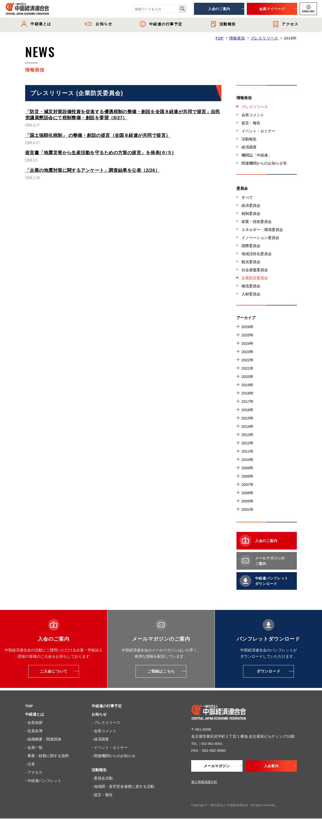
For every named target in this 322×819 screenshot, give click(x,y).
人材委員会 (251, 294)
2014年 (248, 426)
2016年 (248, 410)
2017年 (248, 401)
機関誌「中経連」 (257, 155)
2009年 (248, 468)
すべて (247, 197)
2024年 (248, 343)
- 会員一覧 (34, 747)
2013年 (248, 435)
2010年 (248, 459)
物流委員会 (251, 286)
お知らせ (99, 714)
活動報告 (249, 139)
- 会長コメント (104, 731)
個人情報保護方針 (204, 782)
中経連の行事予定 (107, 706)
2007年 (248, 484)
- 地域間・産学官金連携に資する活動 (123, 786)
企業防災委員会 (255, 278)
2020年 (248, 376)
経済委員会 (251, 205)
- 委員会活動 (102, 778)
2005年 (248, 501)
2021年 (248, 368)
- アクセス (34, 772)
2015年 (248, 418)
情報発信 (237, 38)
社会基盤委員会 (255, 270)
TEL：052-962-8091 (208, 743)
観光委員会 (251, 262)
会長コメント (253, 115)
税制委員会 (251, 213)
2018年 (248, 393)
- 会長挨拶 (34, 722)
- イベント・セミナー (110, 747)
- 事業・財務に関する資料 (47, 756)
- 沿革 (30, 764)
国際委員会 (251, 246)
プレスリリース (264, 38)
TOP (219, 38)
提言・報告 (251, 123)
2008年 (248, 476)
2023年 (248, 351)
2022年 (248, 360)
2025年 (248, 335)
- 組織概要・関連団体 (43, 739)
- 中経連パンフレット (43, 780)
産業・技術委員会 (257, 221)
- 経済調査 (100, 739)
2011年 (248, 451)
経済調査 (249, 147)
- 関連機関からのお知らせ (113, 756)
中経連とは (34, 714)
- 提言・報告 (102, 795)
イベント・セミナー (258, 131)
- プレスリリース (106, 722)
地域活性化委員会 (257, 254)
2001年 (248, 509)
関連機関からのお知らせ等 (264, 163)
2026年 (248, 327)
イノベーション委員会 (260, 238)
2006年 (248, 493)
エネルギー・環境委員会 (262, 229)
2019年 (248, 385)
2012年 (248, 443)
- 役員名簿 (34, 731)
